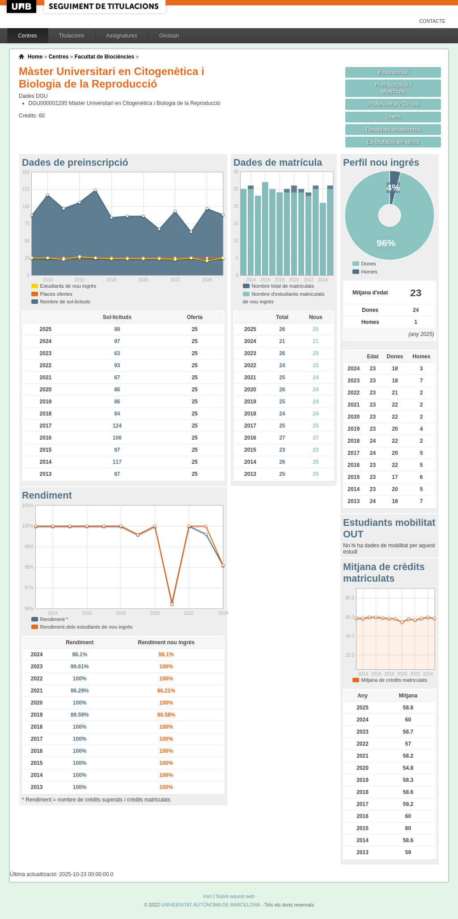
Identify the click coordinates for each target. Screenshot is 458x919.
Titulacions (72, 36)
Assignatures (121, 36)
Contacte (432, 21)
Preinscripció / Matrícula (393, 88)
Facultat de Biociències (104, 57)
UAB (22, 6)
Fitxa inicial (392, 72)
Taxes (393, 116)
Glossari (169, 36)
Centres (27, 36)
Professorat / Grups (393, 104)
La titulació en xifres (393, 141)
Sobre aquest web (235, 896)
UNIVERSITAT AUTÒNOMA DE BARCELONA (210, 904)
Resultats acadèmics (393, 129)
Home (35, 57)
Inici (207, 896)
